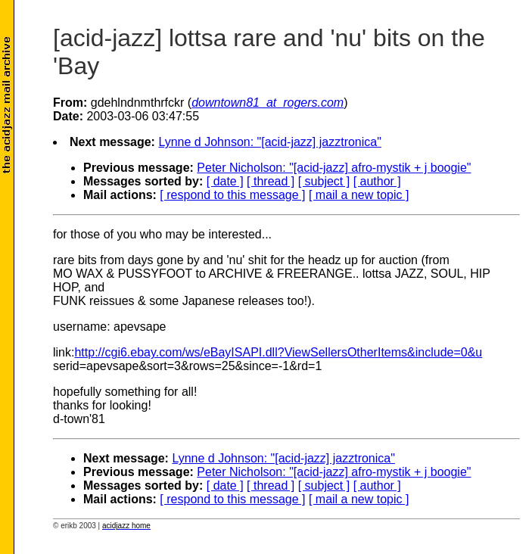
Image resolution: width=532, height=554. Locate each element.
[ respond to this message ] (232, 194)
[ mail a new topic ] (359, 194)
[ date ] (225, 181)
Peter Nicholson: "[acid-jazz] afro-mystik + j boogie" (334, 167)
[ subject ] (324, 181)
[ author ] (377, 181)
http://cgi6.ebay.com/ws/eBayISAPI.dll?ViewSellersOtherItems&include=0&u (278, 352)
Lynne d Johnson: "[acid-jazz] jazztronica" (269, 141)
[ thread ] (270, 181)
